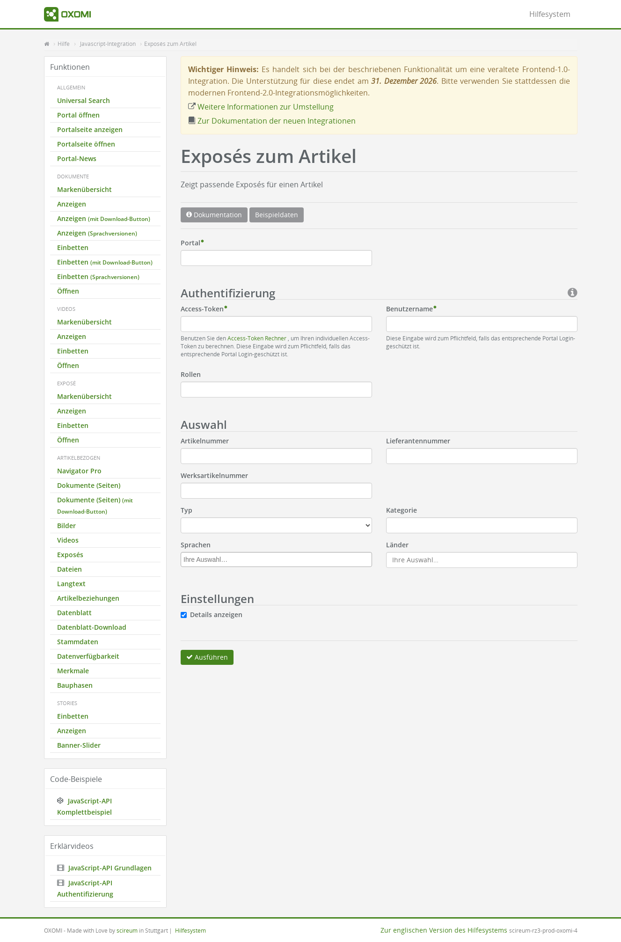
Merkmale (73, 670)
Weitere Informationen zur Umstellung (261, 107)
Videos (68, 540)
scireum (127, 930)
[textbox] (278, 559)
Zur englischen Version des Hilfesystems (443, 930)
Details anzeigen (216, 614)
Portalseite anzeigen (90, 129)
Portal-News (76, 158)
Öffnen (68, 291)
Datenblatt (74, 612)
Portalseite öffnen (86, 144)
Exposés (70, 554)
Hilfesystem (549, 14)
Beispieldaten (276, 214)
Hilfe (64, 43)
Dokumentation (214, 214)
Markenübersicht (84, 189)
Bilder (66, 525)
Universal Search (83, 100)
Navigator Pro (79, 470)
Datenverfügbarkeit (88, 656)
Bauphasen (75, 685)
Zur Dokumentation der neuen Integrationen (272, 121)
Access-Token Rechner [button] (257, 338)
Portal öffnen (78, 114)
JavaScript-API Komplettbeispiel (84, 806)
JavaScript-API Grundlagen (104, 867)
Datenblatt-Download (91, 627)
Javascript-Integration (108, 43)
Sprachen (196, 544)
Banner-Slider (79, 745)
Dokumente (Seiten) (88, 485)
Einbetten (72, 247)
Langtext (71, 583)
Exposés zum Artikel (170, 43)
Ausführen (207, 657)
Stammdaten (77, 641)
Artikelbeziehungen (88, 598)
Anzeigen (71, 203)
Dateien (69, 569)
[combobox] (276, 559)
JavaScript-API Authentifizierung (85, 888)
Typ (186, 510)
